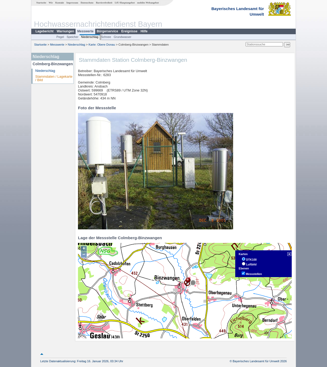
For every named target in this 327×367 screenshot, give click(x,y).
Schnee (106, 36)
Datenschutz (87, 2)
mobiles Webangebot (148, 2)
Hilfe (144, 31)
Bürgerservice (107, 31)
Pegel (60, 36)
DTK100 (251, 259)
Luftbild (251, 264)
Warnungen (65, 31)
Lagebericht (45, 31)
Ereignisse (129, 31)
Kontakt (59, 2)
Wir (51, 2)
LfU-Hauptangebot (125, 2)
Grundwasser (123, 36)
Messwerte (85, 31)
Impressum (72, 2)
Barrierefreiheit (104, 2)
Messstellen (254, 274)
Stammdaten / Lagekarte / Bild (53, 78)
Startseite (41, 2)
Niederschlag (89, 36)
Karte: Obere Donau (102, 44)
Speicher (72, 36)
